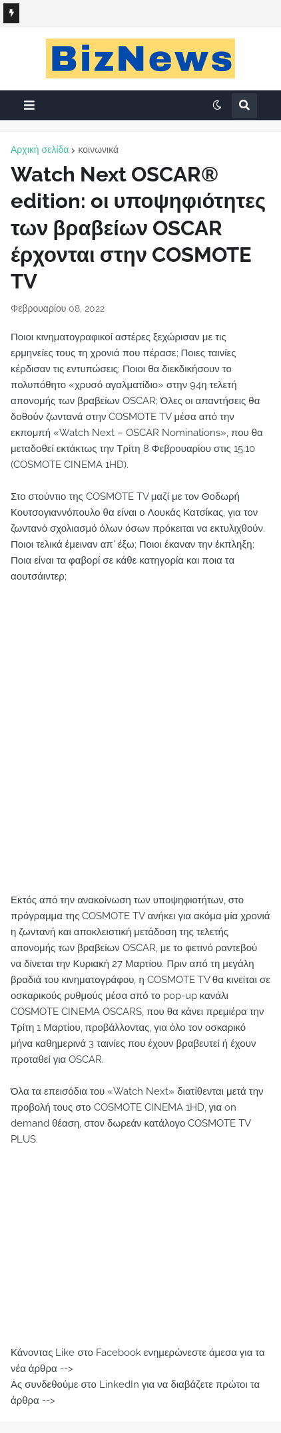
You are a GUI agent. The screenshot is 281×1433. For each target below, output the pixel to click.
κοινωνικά (98, 149)
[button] (29, 105)
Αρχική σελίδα (40, 149)
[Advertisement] (140, 746)
